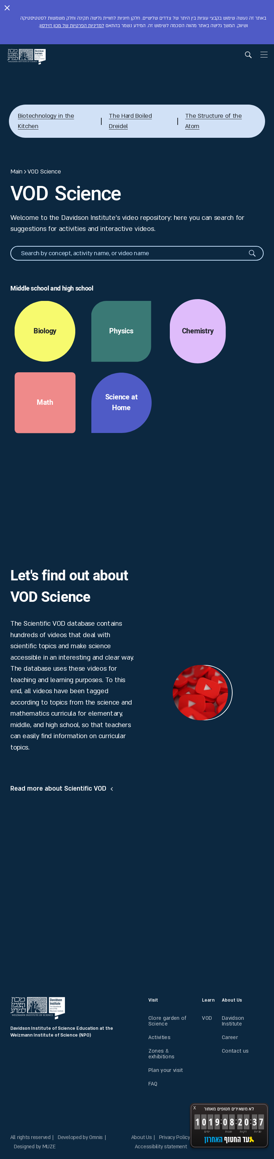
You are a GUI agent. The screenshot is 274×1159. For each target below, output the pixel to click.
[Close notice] (7, 9)
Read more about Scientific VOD (58, 789)
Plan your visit (165, 1070)
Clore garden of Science (167, 1021)
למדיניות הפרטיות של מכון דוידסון (72, 25)
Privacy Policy (174, 1137)
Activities (159, 1037)
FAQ (153, 1083)
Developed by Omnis (80, 1137)
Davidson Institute (233, 1021)
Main (16, 172)
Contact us (235, 1051)
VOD (207, 1018)
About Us (141, 1137)
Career (230, 1037)
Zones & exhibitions (161, 1054)
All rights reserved (30, 1137)
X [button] (194, 1108)
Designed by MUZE (35, 1146)
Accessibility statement (161, 1146)
